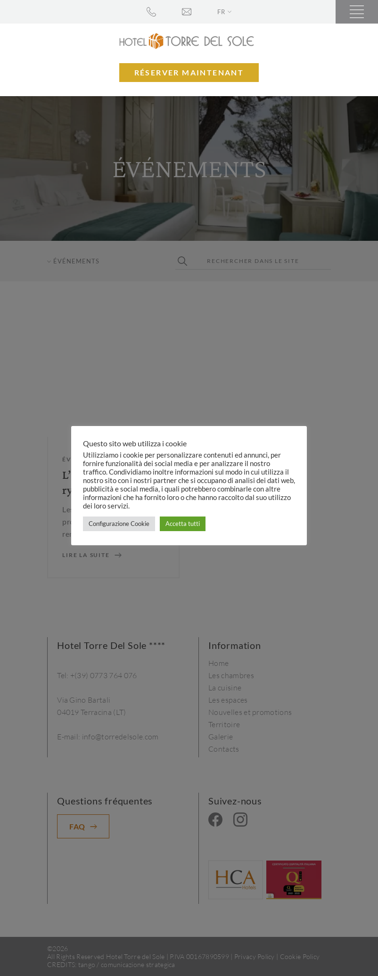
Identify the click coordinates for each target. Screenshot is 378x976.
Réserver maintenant (189, 72)
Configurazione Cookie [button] (119, 523)
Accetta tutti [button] (182, 523)
